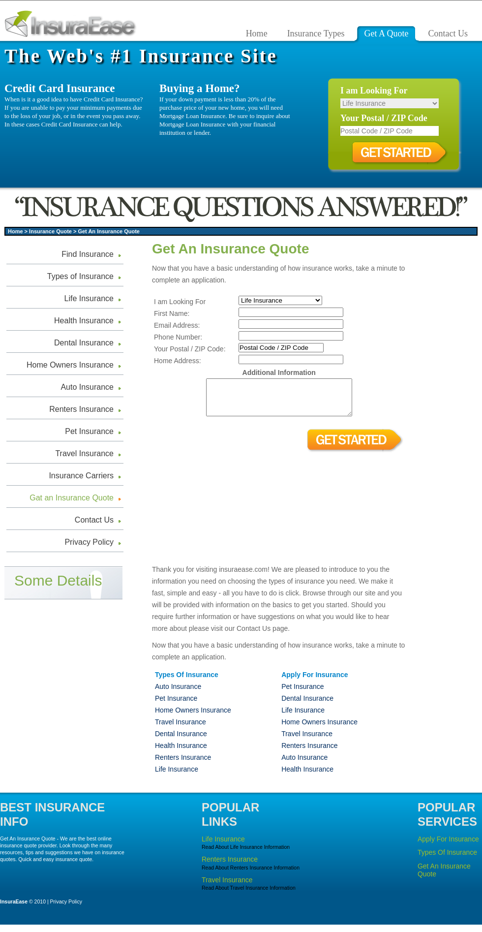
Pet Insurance (89, 431)
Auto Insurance (87, 387)
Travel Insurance (84, 453)
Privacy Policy (89, 542)
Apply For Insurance (448, 846)
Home (15, 231)
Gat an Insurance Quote (72, 498)
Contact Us (94, 520)
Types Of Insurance (447, 860)
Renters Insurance (81, 409)
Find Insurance (87, 254)
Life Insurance (89, 298)
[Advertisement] (448, 395)
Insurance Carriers (81, 475)
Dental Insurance (84, 343)
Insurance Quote (50, 231)
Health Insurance (84, 320)
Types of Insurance (80, 276)
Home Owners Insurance (70, 365)
